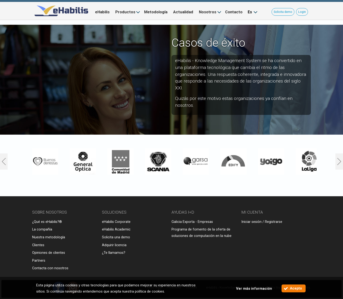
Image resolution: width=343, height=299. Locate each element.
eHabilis (102, 12)
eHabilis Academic (116, 229)
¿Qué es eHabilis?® (47, 222)
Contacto (233, 12)
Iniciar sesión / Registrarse (261, 222)
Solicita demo (283, 12)
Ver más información (254, 288)
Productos (125, 12)
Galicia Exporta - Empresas (192, 222)
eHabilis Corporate (116, 222)
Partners (38, 261)
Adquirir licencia (114, 245)
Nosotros (207, 12)
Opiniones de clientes (48, 253)
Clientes (38, 245)
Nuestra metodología (48, 237)
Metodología (155, 12)
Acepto (296, 288)
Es (250, 12)
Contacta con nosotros (50, 268)
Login (302, 12)
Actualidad (183, 12)
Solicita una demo (116, 237)
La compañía (42, 229)
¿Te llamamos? (113, 253)
